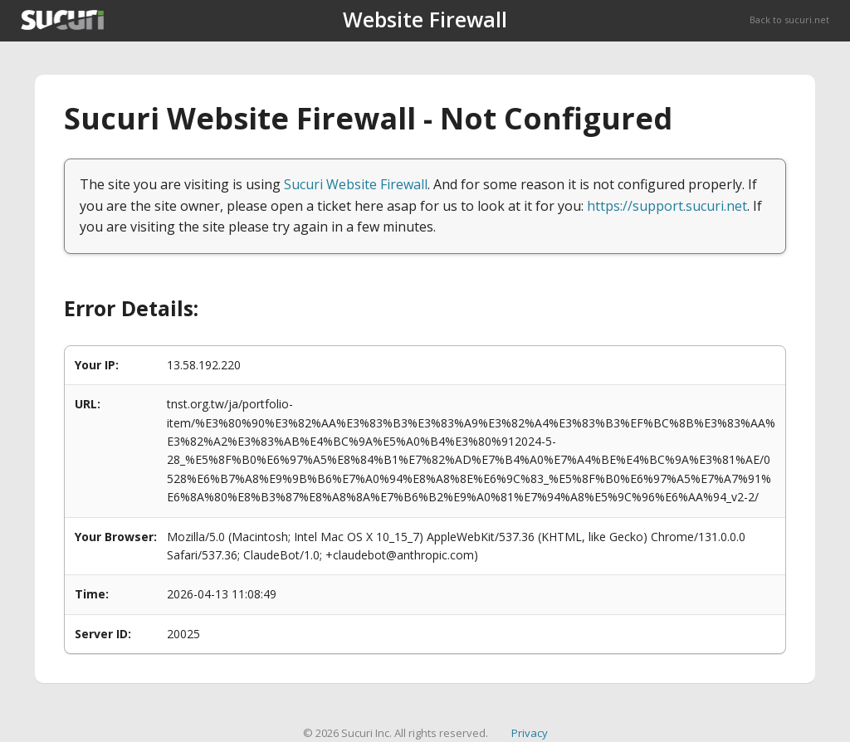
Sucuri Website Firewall (355, 184)
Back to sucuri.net (789, 19)
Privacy (529, 732)
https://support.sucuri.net (667, 206)
